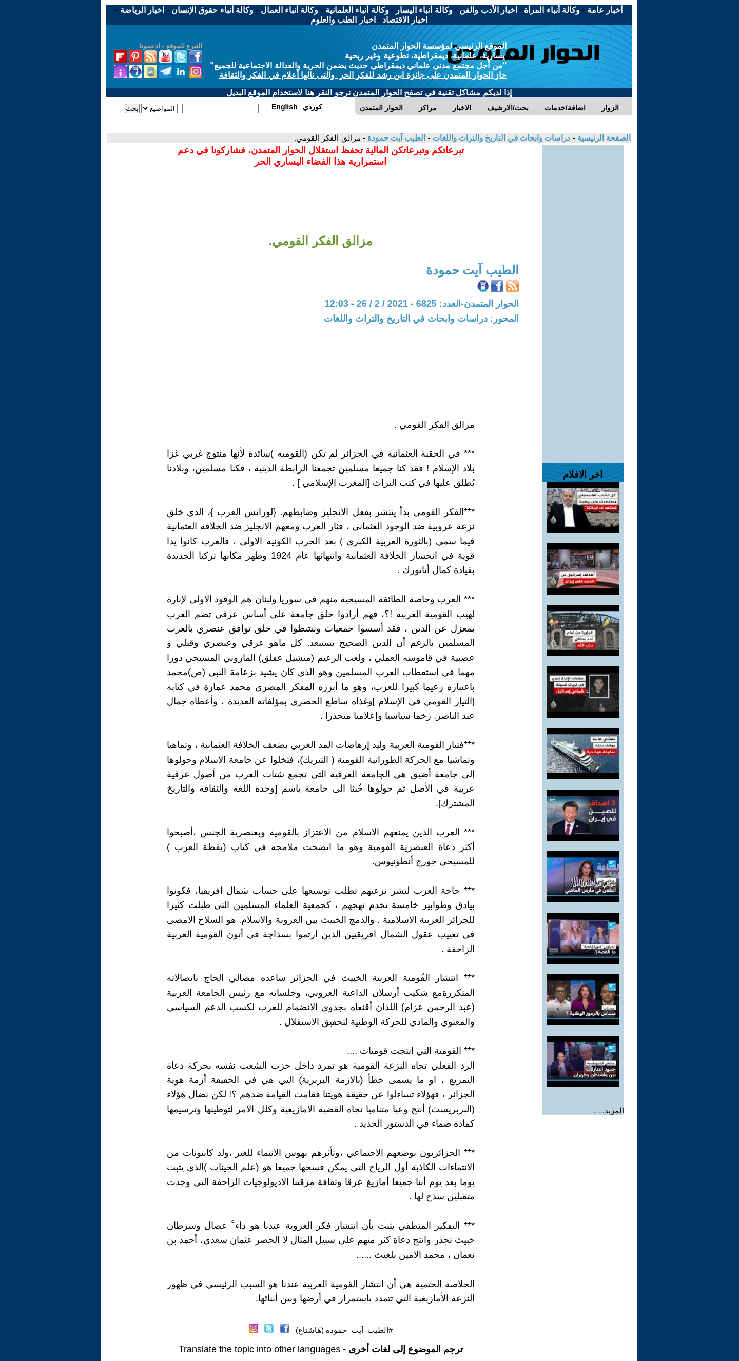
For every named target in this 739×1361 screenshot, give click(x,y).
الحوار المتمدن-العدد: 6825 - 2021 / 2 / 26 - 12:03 (422, 304)
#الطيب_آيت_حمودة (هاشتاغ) (344, 1330)
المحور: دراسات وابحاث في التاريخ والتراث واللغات (421, 318)
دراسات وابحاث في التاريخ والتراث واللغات (500, 137)
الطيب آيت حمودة (395, 137)
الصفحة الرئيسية (603, 137)
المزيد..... (609, 1110)
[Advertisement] (583, 298)
